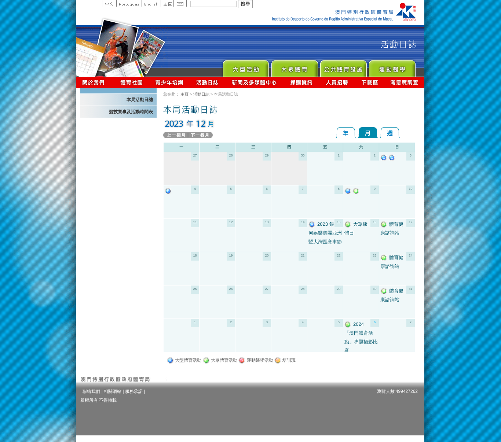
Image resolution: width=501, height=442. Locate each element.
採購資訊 (301, 82)
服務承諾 (134, 391)
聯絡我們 (91, 391)
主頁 (167, 3)
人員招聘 (336, 82)
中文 (109, 3)
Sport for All (294, 66)
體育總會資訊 (131, 82)
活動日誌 (207, 82)
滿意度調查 (404, 82)
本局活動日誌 (140, 99)
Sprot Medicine (391, 66)
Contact (180, 3)
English (151, 3)
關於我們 (94, 82)
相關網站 (112, 391)
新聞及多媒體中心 (254, 82)
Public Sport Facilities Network (343, 66)
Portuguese (129, 3)
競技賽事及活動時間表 (131, 111)
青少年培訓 (169, 82)
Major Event (245, 66)
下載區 (369, 82)
